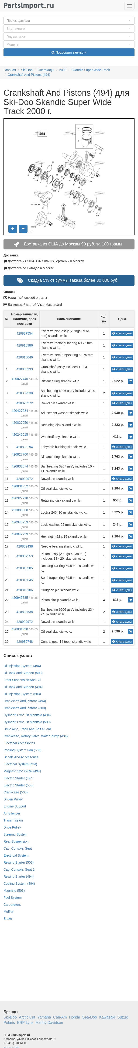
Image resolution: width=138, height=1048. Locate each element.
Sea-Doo (89, 1017)
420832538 (25, 393)
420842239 (20, 534)
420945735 (20, 597)
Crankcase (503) (15, 792)
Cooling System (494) (19, 883)
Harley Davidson (49, 1023)
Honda (74, 1017)
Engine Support (14, 806)
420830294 (25, 447)
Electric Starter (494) (18, 778)
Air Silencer (11, 813)
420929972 (25, 403)
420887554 (25, 333)
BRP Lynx (25, 1023)
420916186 (25, 590)
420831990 (20, 629)
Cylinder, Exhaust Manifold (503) (27, 722)
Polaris (9, 1023)
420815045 (25, 580)
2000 (62, 70)
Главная (9, 70)
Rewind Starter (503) (18, 862)
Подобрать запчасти (69, 52)
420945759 (20, 522)
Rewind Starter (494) (18, 876)
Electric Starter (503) (18, 785)
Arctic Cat (27, 1017)
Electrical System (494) (20, 764)
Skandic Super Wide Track (91, 70)
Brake (7, 918)
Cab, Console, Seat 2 (18, 869)
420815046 (25, 357)
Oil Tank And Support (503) (23, 673)
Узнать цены (122, 333)
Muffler (8, 911)
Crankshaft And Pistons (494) (29, 75)
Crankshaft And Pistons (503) (24, 708)
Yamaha (44, 1017)
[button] (69, 21)
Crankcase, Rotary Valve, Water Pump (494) (35, 736)
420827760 (20, 454)
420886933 (25, 369)
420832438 (25, 546)
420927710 (20, 498)
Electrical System (15, 855)
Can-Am (60, 1017)
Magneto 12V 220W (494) (22, 771)
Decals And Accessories (20, 757)
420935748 (25, 641)
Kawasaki (107, 1017)
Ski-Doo (27, 70)
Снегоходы (46, 70)
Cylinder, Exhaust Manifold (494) (27, 715)
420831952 (20, 486)
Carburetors (12, 904)
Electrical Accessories (19, 743)
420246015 (20, 434)
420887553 (25, 556)
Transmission (13, 820)
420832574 (20, 466)
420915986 (25, 345)
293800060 (20, 510)
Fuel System (12, 897)
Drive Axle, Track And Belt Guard (27, 729)
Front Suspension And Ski (22, 680)
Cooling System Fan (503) (22, 750)
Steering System (15, 834)
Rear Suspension (15, 841)
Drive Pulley (12, 827)
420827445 (20, 379)
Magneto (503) (14, 890)
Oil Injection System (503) (22, 694)
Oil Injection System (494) (22, 666)
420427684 (20, 411)
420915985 (25, 568)
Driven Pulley (13, 799)
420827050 (20, 422)
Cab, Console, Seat (17, 848)
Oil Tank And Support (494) (23, 687)
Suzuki (122, 1017)
